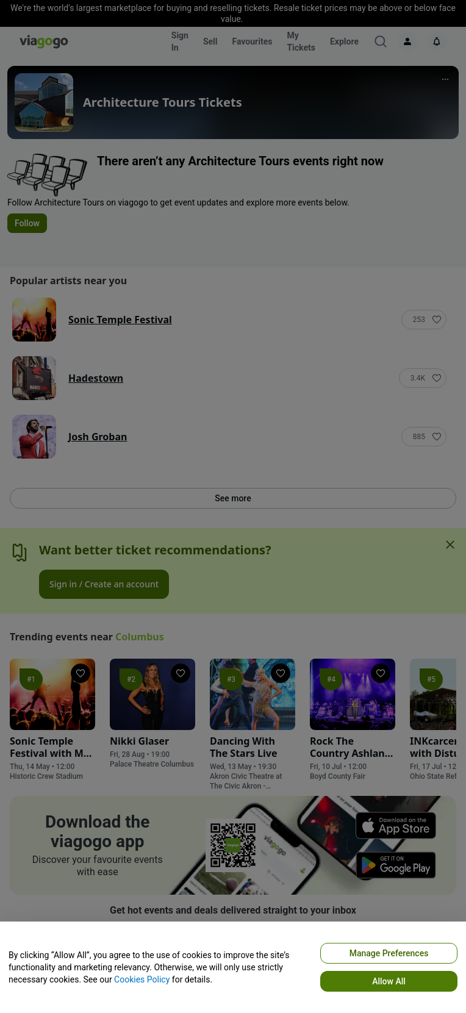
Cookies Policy (142, 979)
